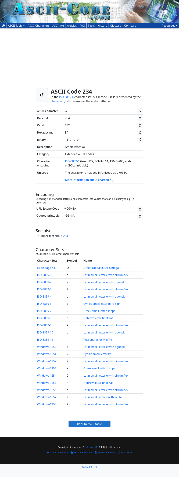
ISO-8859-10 (45, 332)
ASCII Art (58, 26)
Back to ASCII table (89, 424)
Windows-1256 (46, 390)
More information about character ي (89, 180)
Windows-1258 (46, 404)
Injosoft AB (91, 447)
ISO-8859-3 (44, 289)
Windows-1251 (46, 354)
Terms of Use (105, 452)
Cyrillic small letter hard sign (101, 304)
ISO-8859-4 (44, 296)
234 (65, 236)
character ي (58, 101)
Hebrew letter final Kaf (98, 318)
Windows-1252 (46, 361)
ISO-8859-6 (66, 97)
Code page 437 (47, 268)
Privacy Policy (81, 452)
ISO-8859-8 (44, 318)
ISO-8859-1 (44, 275)
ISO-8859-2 (44, 282)
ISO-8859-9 (44, 325)
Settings (125, 452)
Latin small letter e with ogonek (104, 282)
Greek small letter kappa (99, 311)
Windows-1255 (46, 383)
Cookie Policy (57, 452)
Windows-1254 (46, 375)
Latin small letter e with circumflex (105, 275)
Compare (130, 26)
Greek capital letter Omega (101, 268)
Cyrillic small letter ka (97, 354)
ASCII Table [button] (15, 26)
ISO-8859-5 (44, 304)
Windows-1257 (46, 397)
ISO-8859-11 (45, 340)
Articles (72, 26)
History (102, 26)
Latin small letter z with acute (102, 397)
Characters (38, 26)
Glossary (115, 26)
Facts (91, 26)
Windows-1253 (46, 368)
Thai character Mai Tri (97, 340)
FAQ (82, 26)
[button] (169, 26)
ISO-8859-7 (44, 311)
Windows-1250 (46, 347)
